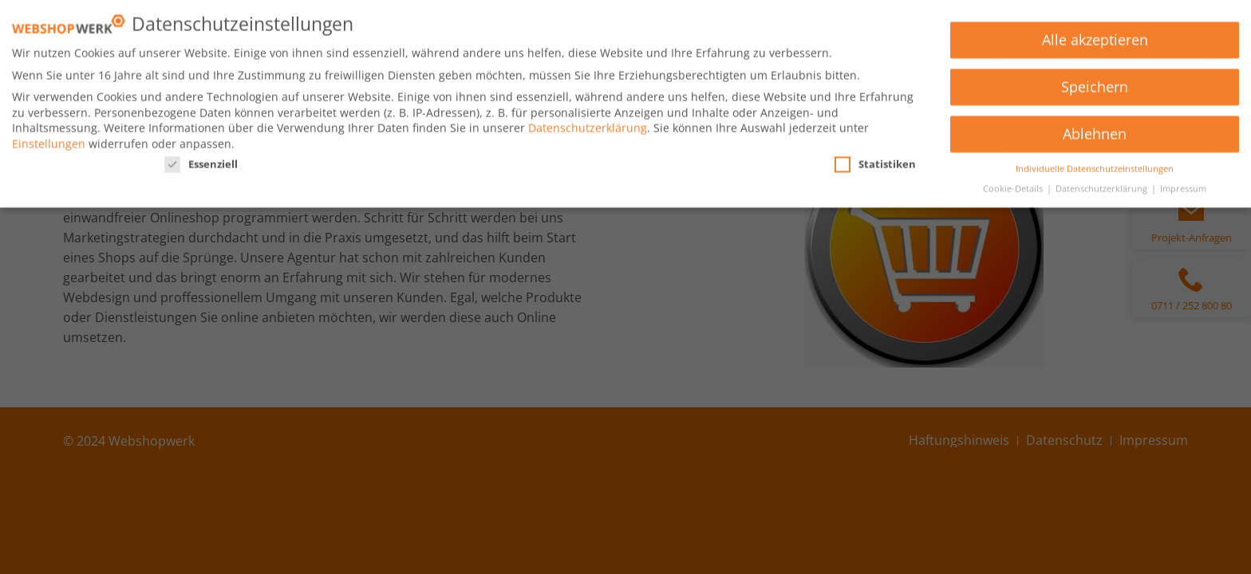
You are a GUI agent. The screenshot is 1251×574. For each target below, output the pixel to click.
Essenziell (201, 159)
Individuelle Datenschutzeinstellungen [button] (1095, 162)
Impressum (1183, 182)
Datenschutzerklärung (587, 122)
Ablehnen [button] (1095, 128)
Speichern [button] (1094, 81)
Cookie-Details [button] (1014, 182)
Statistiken (875, 159)
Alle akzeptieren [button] (1095, 34)
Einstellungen (48, 137)
